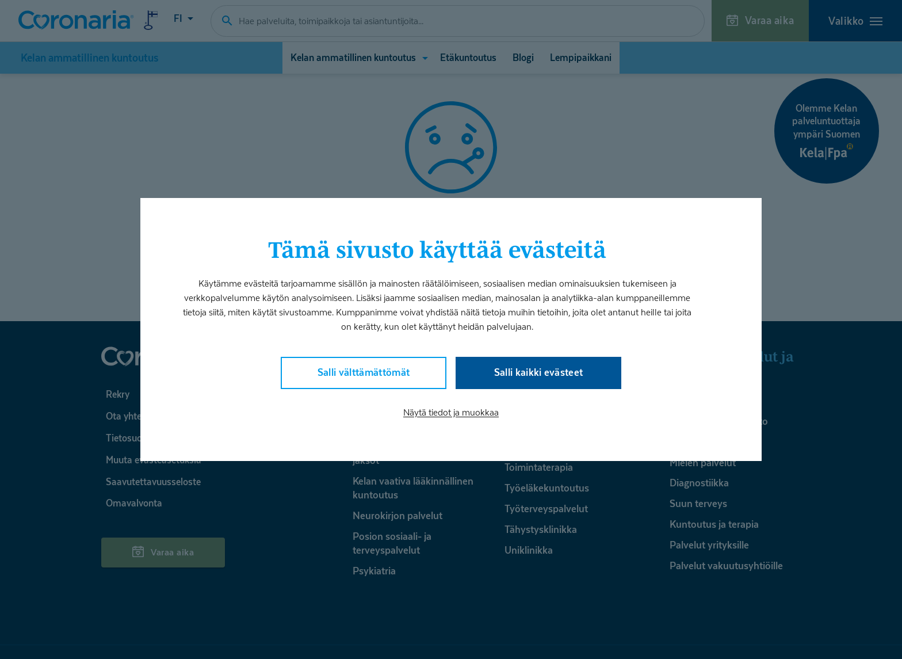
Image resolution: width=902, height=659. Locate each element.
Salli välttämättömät (363, 372)
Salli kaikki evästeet (538, 372)
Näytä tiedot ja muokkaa (451, 413)
